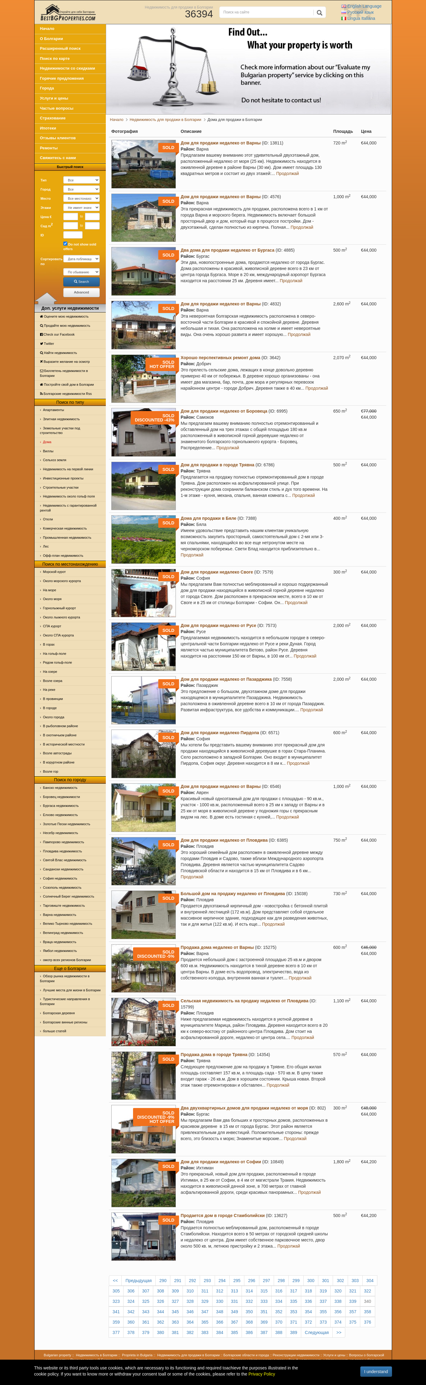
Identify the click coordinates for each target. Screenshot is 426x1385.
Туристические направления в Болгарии (65, 1001)
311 (204, 1290)
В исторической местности (64, 744)
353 (293, 1311)
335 (293, 1301)
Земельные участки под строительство (60, 430)
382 (190, 1332)
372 (308, 1322)
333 (264, 1301)
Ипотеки (48, 128)
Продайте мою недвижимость (65, 325)
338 (337, 1301)
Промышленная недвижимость (67, 537)
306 (130, 1290)
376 (367, 1322)
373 (323, 1322)
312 (219, 1290)
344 (160, 1311)
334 (278, 1301)
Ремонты (49, 148)
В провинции (53, 699)
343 (145, 1311)
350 (249, 1311)
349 (234, 1311)
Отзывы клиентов (58, 138)
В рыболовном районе (60, 726)
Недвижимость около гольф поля (69, 496)
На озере (50, 671)
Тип (44, 180)
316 (278, 1290)
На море (49, 590)
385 (234, 1332)
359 (116, 1322)
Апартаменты (53, 410)
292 (192, 1280)
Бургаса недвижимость (61, 805)
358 (367, 1311)
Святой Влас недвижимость (65, 860)
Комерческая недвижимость (65, 528)
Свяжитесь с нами (58, 157)
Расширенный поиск (60, 48)
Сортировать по (50, 261)
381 (175, 1332)
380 (160, 1332)
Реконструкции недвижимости (296, 1355)
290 (162, 1280)
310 (190, 1290)
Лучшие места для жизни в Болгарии (72, 990)
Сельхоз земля (54, 460)
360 (130, 1322)
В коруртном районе (59, 762)
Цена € (46, 217)
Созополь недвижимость (62, 887)
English (361, 6)
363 (175, 1322)
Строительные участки (61, 487)
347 (204, 1311)
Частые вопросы (57, 108)
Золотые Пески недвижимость (66, 824)
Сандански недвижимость (63, 869)
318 (308, 1290)
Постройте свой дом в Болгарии (67, 384)
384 (219, 1332)
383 (204, 1332)
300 (310, 1280)
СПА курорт (52, 626)
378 (130, 1332)
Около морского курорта (62, 581)
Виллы (48, 451)
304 (369, 1280)
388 (278, 1332)
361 (145, 1322)
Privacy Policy (261, 1374)
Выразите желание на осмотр (65, 361)
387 (264, 1332)
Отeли (48, 519)
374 (337, 1322)
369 (264, 1322)
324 (130, 1301)
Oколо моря (52, 599)
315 (264, 1290)
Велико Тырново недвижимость (67, 923)
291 (177, 1280)
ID (42, 235)
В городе (50, 708)
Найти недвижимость (58, 353)
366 (219, 1322)
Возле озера (52, 681)
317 (293, 1290)
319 (323, 1290)
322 (367, 1290)
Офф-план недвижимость (63, 555)
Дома (47, 442)
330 (219, 1301)
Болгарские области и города (246, 1355)
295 (236, 1280)
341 (116, 1311)
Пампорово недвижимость (63, 842)
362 (160, 1322)
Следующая (317, 1332)
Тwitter (47, 343)
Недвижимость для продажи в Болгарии (179, 7)
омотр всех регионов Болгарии (67, 960)
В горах (49, 644)
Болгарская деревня (59, 1013)
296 (251, 1280)
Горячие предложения (62, 78)
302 (340, 1280)
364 (190, 1322)
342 (130, 1311)
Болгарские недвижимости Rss (66, 393)
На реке (49, 689)
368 (249, 1322)
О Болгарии (51, 38)
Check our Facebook (57, 334)
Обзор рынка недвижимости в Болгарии (65, 978)
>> (338, 1332)
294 (222, 1280)
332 (249, 1301)
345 (175, 1311)
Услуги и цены (54, 98)
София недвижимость (60, 878)
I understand (376, 1371)
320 (337, 1290)
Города (47, 88)
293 (207, 1280)
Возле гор (50, 771)
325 (145, 1301)
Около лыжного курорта (61, 617)
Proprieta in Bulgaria (137, 1355)
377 (116, 1332)
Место (46, 198)
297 (266, 1280)
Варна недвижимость (59, 915)
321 (352, 1290)
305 (116, 1290)
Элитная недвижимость (61, 419)
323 (116, 1301)
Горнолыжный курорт (59, 608)
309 (175, 1290)
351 (264, 1311)
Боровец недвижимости (61, 797)
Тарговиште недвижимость (64, 905)
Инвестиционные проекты (63, 478)
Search (81, 281)
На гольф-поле (54, 653)
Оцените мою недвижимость (64, 316)
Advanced (81, 292)
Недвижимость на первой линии (68, 469)
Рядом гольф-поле (57, 662)
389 (293, 1332)
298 (281, 1280)
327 (175, 1301)
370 (278, 1322)
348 (219, 1311)
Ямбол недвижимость (60, 951)
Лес (46, 546)
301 (325, 1280)
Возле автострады (57, 753)
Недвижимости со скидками (67, 68)
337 (323, 1301)
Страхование (53, 118)
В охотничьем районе (60, 735)
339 (352, 1301)
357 (352, 1311)
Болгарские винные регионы (65, 1022)
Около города (54, 717)
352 (278, 1311)
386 (249, 1332)
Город (46, 189)
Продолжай (287, 173)
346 (190, 1311)
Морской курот (54, 572)
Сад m (47, 225)
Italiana (358, 18)
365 (204, 1322)
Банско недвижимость (60, 787)
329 (204, 1301)
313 (234, 1290)
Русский (357, 12)
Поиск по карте (55, 58)
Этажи (46, 208)
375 (352, 1322)
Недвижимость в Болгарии (96, 1355)
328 (190, 1301)
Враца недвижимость (59, 942)
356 (337, 1311)
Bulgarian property (57, 1355)
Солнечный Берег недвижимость (68, 896)
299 (295, 1280)
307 (145, 1290)
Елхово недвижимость (60, 815)
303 (355, 1280)
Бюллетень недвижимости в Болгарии (64, 373)
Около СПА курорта (58, 635)
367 (234, 1322)
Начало (47, 28)
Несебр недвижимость (60, 833)
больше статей (54, 1031)
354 (308, 1311)
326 (160, 1301)
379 (145, 1332)
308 (160, 1290)
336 (308, 1301)
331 (234, 1301)
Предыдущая (138, 1280)
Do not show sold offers (79, 246)
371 (293, 1322)
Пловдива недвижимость (62, 851)
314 (249, 1290)
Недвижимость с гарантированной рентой (68, 508)
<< (115, 1280)
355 (323, 1311)
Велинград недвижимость (63, 933)
